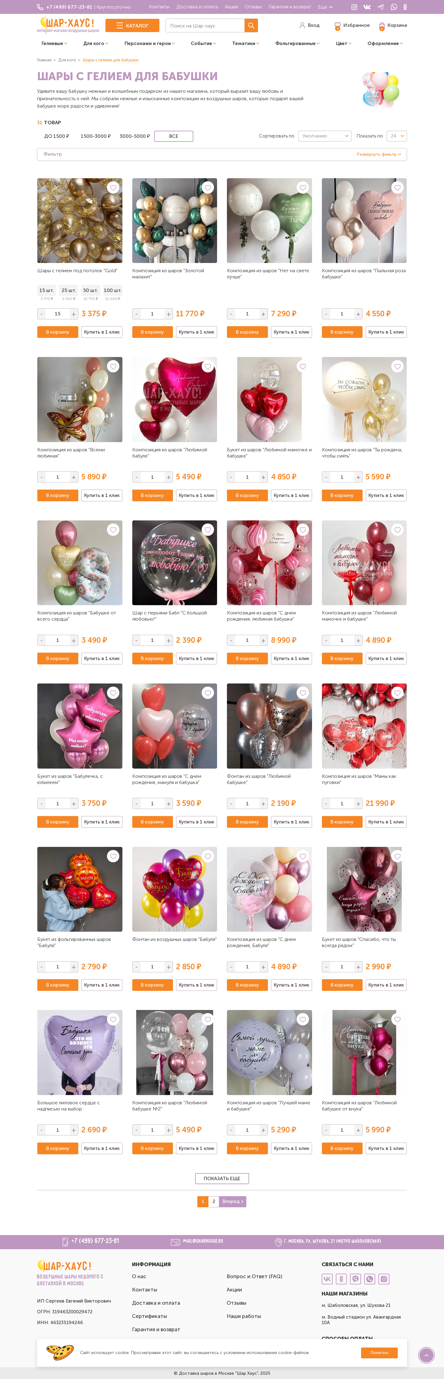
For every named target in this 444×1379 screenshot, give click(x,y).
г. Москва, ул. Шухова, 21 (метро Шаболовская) (332, 1241)
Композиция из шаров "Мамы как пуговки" (359, 779)
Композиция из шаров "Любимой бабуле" (169, 453)
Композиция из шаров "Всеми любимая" (71, 453)
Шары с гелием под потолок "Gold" (77, 270)
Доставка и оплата (197, 7)
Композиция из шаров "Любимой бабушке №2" (169, 1106)
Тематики (243, 43)
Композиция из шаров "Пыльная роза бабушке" (364, 274)
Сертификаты (149, 1316)
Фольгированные (295, 43)
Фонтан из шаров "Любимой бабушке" (259, 779)
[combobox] (325, 136)
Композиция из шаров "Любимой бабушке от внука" (359, 1106)
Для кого (93, 43)
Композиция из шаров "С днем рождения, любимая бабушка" (261, 616)
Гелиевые (52, 43)
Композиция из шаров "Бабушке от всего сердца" (76, 616)
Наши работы (244, 1316)
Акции (231, 7)
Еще (325, 7)
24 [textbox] (393, 136)
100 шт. (113, 290)
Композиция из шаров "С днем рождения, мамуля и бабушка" (166, 779)
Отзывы (253, 7)
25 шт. (69, 290)
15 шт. (46, 290)
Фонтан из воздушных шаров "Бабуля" (174, 939)
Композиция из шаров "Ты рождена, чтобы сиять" (362, 453)
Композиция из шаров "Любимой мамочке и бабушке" (359, 616)
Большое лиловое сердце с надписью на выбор (68, 1106)
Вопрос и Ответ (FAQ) (254, 1276)
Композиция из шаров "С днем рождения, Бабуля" (261, 942)
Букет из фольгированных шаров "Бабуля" (74, 942)
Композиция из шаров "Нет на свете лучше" (268, 274)
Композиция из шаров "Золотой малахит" (168, 274)
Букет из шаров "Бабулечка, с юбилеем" (70, 779)
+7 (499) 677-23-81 (95, 1241)
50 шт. (90, 290)
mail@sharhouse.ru (203, 1241)
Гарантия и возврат (290, 7)
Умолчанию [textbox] (314, 136)
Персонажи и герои (148, 43)
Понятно (379, 1352)
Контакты (159, 7)
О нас (139, 1276)
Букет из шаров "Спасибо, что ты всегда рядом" (359, 942)
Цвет (341, 43)
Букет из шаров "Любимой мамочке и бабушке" (269, 453)
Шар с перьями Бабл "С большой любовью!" (169, 616)
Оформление (383, 43)
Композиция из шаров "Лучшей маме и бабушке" (268, 1106)
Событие (201, 43)
